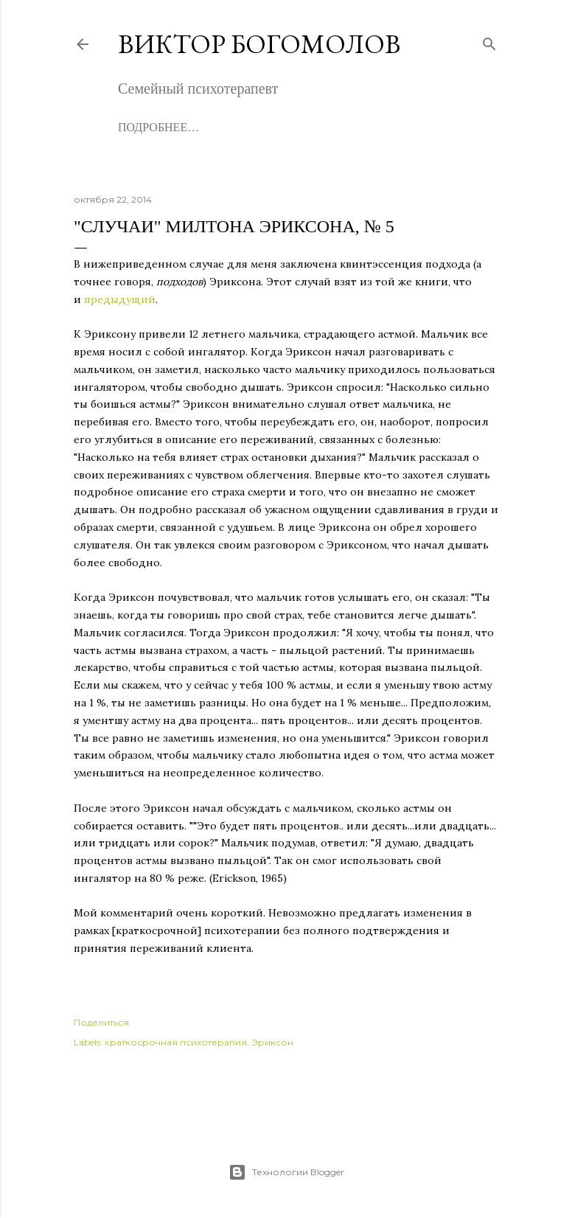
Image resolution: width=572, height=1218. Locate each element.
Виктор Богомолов (259, 44)
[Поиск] (489, 41)
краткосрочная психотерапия (176, 1042)
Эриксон (272, 1042)
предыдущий (120, 299)
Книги (200, 127)
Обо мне (144, 127)
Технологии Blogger (286, 1172)
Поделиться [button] (101, 1022)
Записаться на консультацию (327, 127)
